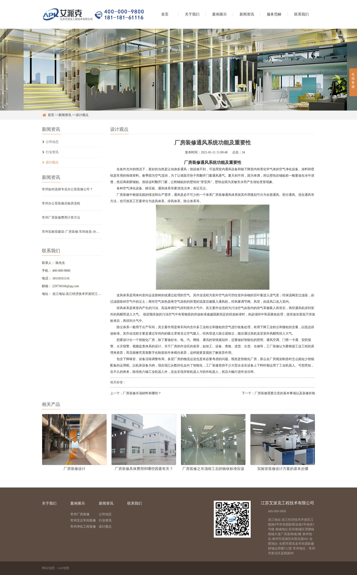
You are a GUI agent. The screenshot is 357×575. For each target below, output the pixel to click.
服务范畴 (274, 14)
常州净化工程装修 (83, 526)
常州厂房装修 (79, 514)
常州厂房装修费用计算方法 (61, 217)
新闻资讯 (247, 14)
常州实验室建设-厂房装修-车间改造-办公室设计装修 (72, 231)
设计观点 (82, 115)
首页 (164, 14)
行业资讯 (52, 152)
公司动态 (52, 142)
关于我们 (192, 14)
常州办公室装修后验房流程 (61, 203)
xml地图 (63, 568)
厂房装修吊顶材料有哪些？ (142, 393)
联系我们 (301, 14)
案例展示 (219, 14)
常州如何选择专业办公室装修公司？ (67, 189)
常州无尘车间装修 (83, 520)
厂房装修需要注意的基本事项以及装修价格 (285, 393)
